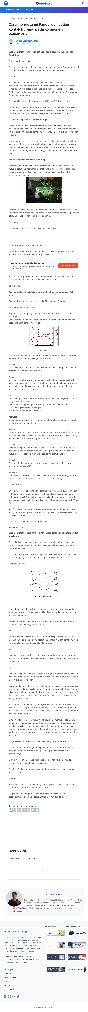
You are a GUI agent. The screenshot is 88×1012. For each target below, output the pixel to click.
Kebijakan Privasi (12, 989)
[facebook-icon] (5, 996)
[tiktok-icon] (18, 996)
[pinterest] (33, 810)
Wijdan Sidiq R (55, 894)
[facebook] (14, 810)
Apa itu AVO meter (26, 307)
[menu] (6, 3)
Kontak (8, 985)
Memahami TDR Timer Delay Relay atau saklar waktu (33, 228)
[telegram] (28, 810)
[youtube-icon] (13, 996)
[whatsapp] (24, 810)
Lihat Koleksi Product (68, 265)
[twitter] (19, 810)
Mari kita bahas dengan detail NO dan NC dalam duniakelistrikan (48, 101)
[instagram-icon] (9, 996)
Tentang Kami (10, 978)
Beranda (8, 974)
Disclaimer (9, 981)
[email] (37, 810)
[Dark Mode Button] (83, 3)
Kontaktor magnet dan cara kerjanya (26, 245)
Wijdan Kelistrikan (47, 1007)
